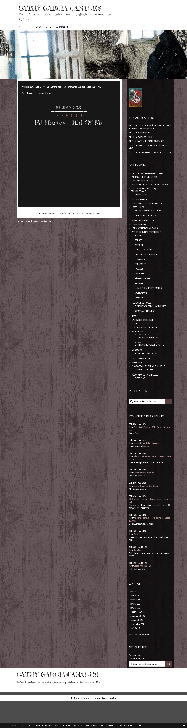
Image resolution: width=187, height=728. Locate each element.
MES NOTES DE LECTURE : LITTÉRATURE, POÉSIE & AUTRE (151, 367)
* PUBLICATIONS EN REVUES (146, 246)
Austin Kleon (46, 102)
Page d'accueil (29, 102)
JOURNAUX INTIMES (145, 333)
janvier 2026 (136, 634)
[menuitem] (25, 35)
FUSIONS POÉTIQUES (142, 324)
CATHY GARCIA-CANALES (53, 11)
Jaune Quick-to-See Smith (147, 511)
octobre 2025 (137, 647)
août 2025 (135, 655)
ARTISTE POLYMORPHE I (141, 141)
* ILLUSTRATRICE (140, 215)
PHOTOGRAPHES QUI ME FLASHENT (150, 391)
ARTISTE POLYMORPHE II (141, 145)
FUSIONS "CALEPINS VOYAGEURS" (152, 328)
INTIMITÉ (139, 304)
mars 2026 (135, 626)
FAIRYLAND (141, 294)
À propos (63, 35)
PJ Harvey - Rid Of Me (69, 130)
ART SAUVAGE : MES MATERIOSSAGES (148, 150)
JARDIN (135, 338)
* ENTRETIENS (142, 210)
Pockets (138, 560)
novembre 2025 (138, 643)
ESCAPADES (141, 283)
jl (129, 453)
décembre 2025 (138, 639)
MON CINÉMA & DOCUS (143, 383)
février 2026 (136, 630)
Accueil (25, 35)
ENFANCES (140, 278)
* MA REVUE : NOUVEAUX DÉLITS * (149, 220)
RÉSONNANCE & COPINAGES (146, 400)
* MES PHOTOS (139, 242)
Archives (43, 35)
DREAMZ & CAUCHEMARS (147, 273)
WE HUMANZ (141, 314)
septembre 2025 (138, 651)
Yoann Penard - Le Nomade (147, 469)
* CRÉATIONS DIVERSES (143, 193)
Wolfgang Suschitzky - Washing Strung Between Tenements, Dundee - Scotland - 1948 (64, 95)
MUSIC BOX (78, 222)
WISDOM (139, 319)
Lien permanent (47, 222)
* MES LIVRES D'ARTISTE (144, 238)
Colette (138, 576)
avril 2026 (135, 622)
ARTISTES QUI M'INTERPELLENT (148, 250)
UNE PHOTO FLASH (144, 395)
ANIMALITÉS (141, 253)
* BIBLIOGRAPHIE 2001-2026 (149, 227)
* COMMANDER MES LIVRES (145, 189)
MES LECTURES (139, 354)
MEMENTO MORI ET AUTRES (149, 309)
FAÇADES (139, 288)
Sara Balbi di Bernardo (145, 498)
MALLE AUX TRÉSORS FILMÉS (146, 350)
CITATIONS (140, 404)
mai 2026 (134, 617)
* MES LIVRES (138, 223)
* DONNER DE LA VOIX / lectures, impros (147, 198)
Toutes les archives (140, 662)
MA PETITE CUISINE (141, 346)
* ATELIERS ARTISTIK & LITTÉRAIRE (150, 185)
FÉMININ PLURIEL (144, 298)
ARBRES (139, 258)
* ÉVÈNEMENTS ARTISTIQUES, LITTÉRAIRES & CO (145, 205)
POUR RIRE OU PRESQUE (147, 378)
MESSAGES (137, 374)
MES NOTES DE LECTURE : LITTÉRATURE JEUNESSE (148, 359)
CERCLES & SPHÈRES (145, 268)
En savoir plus (135, 725)
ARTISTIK (139, 263)
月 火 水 (132, 525)
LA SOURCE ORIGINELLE (144, 342)
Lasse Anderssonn (143, 592)
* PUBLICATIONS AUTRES (147, 232)
